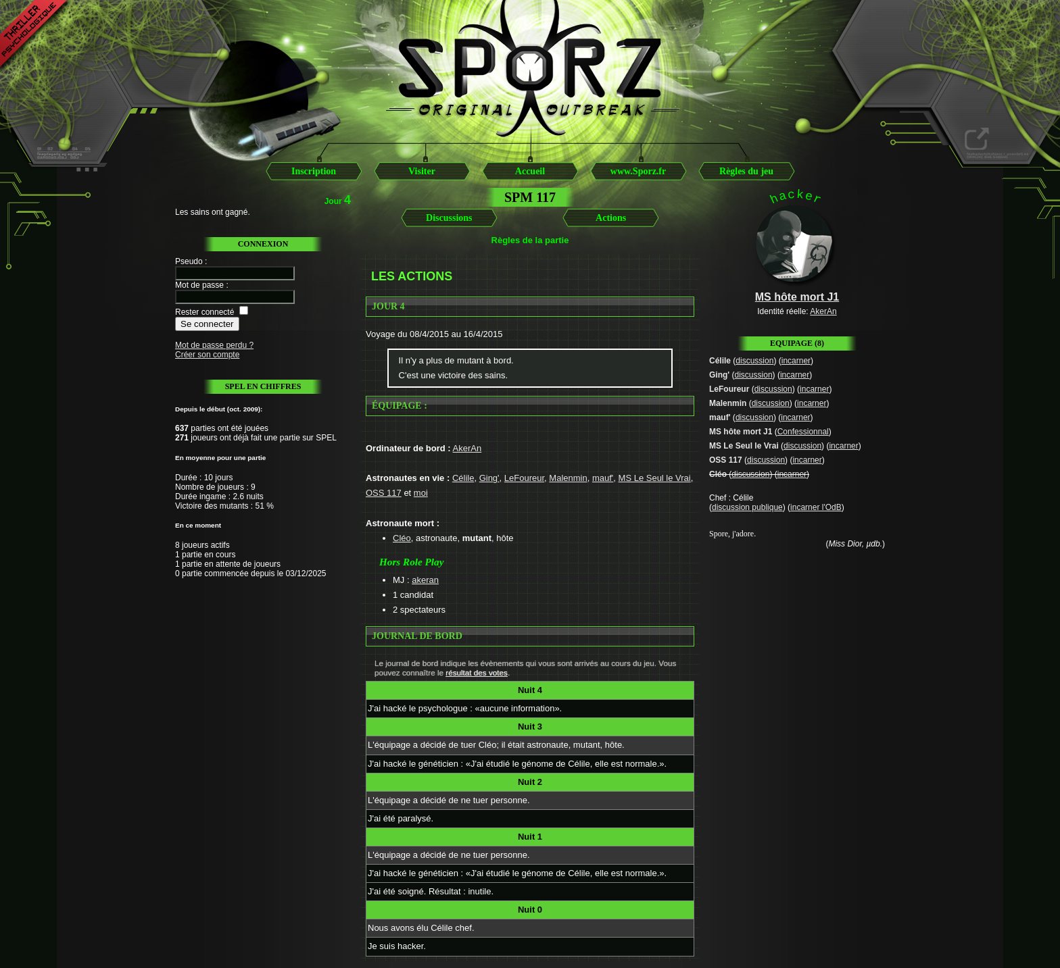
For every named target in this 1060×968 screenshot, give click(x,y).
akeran (425, 580)
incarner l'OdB (816, 507)
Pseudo (189, 261)
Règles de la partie (530, 240)
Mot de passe (199, 285)
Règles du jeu (746, 171)
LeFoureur (524, 478)
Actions (611, 218)
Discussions (449, 218)
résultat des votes (476, 672)
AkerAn (467, 448)
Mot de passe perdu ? (214, 345)
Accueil (530, 171)
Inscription (313, 171)
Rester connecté (204, 312)
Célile (463, 478)
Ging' (489, 478)
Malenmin (568, 478)
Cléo (402, 538)
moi (421, 493)
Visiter (421, 171)
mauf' (602, 478)
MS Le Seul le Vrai (655, 478)
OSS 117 (384, 493)
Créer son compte (207, 354)
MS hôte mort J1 (740, 431)
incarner (796, 360)
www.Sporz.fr (638, 171)
